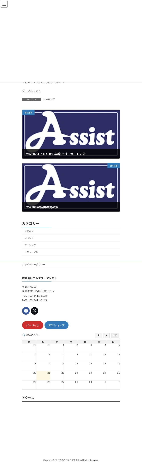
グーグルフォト (31, 90)
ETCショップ (56, 325)
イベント (29, 238)
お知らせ (29, 231)
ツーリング (49, 99)
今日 (115, 335)
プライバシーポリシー (33, 264)
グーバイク (33, 325)
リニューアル (31, 252)
